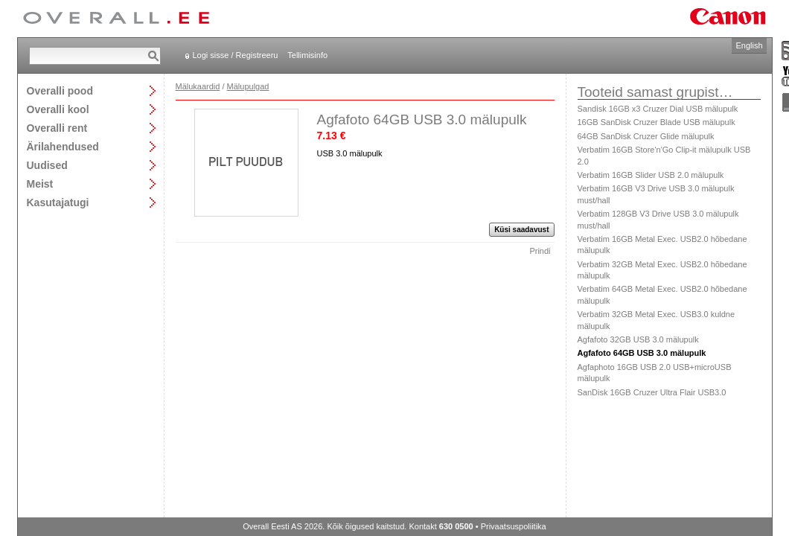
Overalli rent (57, 127)
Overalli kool (58, 109)
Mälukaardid (198, 86)
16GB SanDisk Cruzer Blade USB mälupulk (656, 122)
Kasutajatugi (58, 202)
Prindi (539, 250)
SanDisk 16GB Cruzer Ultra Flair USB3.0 (652, 392)
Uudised (47, 164)
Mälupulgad (248, 86)
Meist (40, 183)
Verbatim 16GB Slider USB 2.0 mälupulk (651, 174)
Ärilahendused (63, 146)
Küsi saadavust (521, 230)
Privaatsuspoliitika (513, 526)
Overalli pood (60, 90)
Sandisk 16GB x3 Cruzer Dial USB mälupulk (658, 108)
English (748, 45)
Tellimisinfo (307, 55)
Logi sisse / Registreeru (235, 55)
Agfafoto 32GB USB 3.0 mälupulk (638, 339)
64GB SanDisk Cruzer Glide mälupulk (646, 136)
